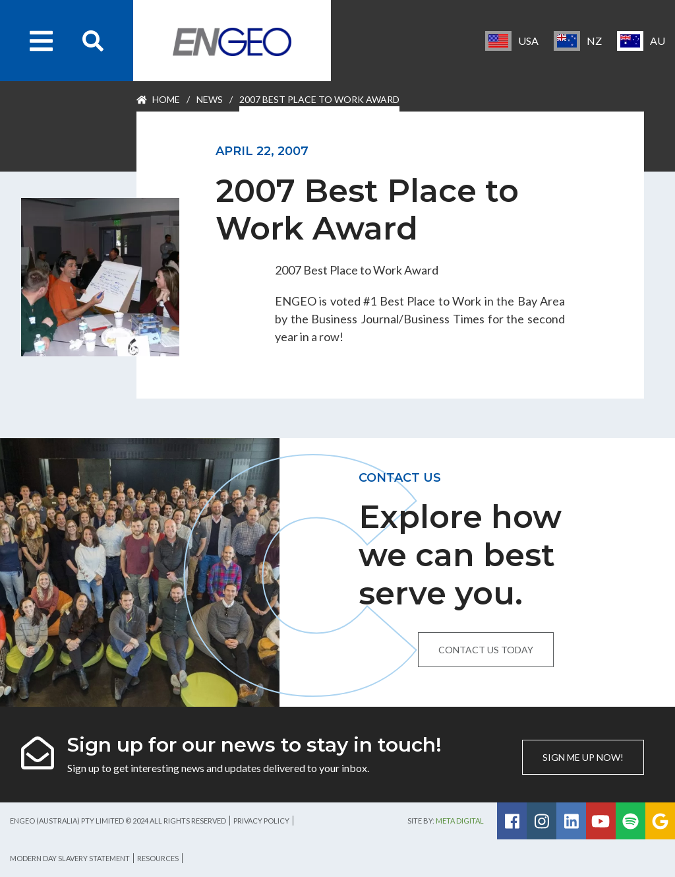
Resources (158, 858)
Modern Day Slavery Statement (70, 858)
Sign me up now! (583, 757)
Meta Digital (460, 820)
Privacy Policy (261, 820)
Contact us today (485, 649)
